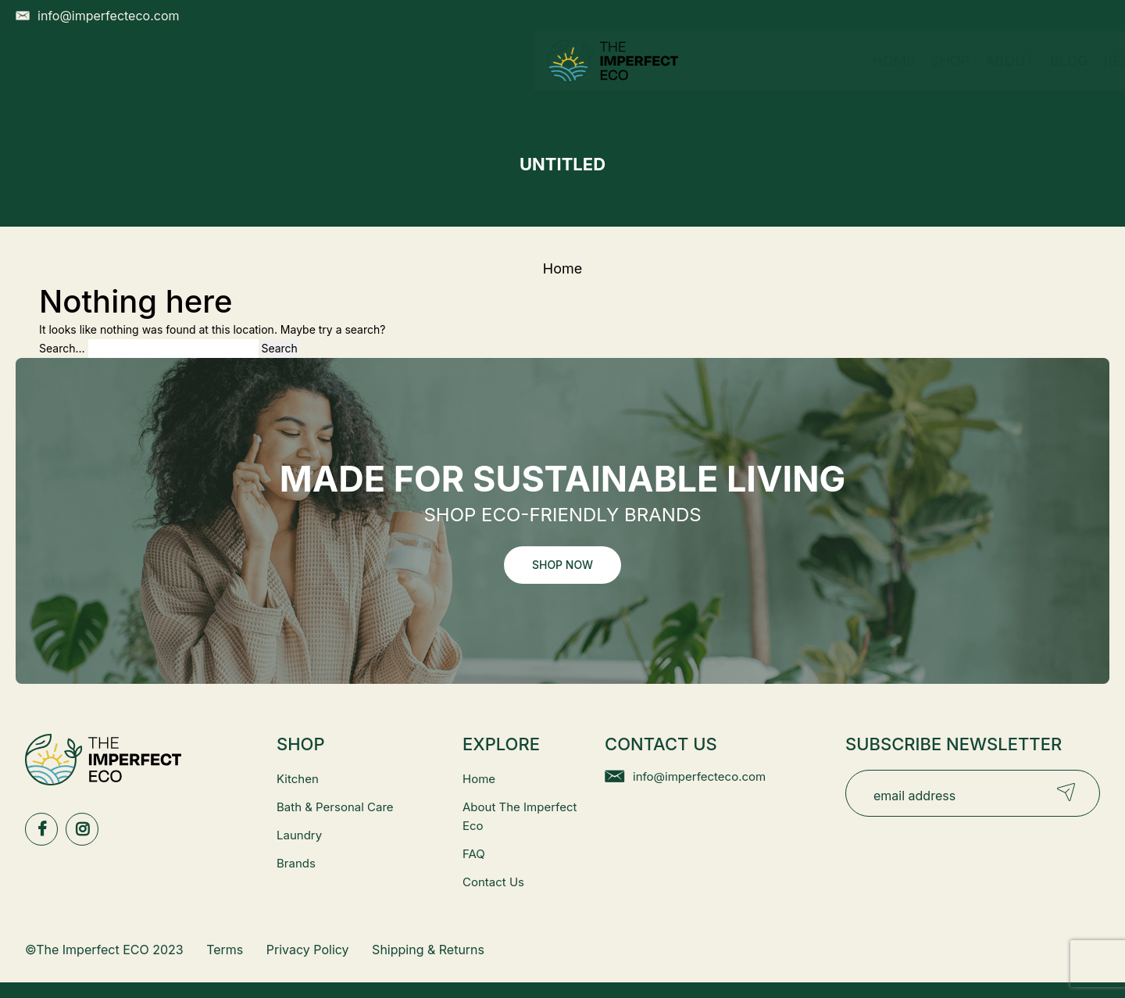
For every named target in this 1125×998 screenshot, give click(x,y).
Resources (622, 76)
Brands (296, 863)
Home (362, 76)
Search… (62, 348)
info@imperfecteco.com (699, 776)
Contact (724, 76)
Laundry (299, 835)
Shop (418, 76)
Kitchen (298, 778)
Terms (224, 949)
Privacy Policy (307, 949)
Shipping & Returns (428, 949)
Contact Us (493, 882)
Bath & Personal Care (335, 806)
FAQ (473, 853)
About (478, 76)
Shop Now (562, 564)
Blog (538, 76)
